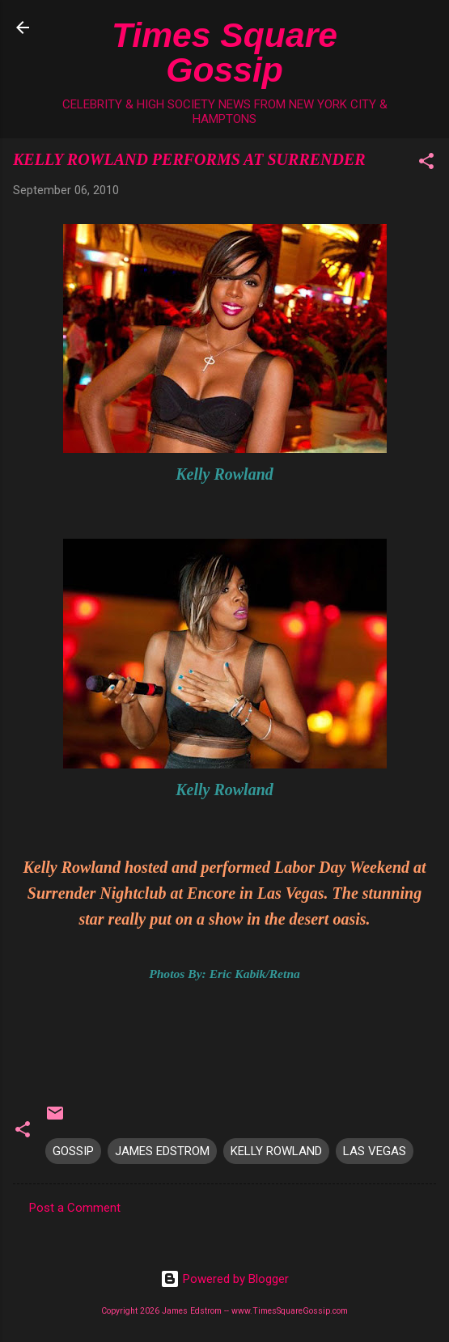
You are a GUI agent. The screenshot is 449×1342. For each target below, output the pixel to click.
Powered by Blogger (224, 1279)
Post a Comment (75, 1207)
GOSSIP (73, 1151)
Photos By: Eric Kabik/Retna (224, 973)
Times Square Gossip (224, 52)
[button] (426, 163)
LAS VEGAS (374, 1151)
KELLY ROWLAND (276, 1151)
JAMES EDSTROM (162, 1151)
